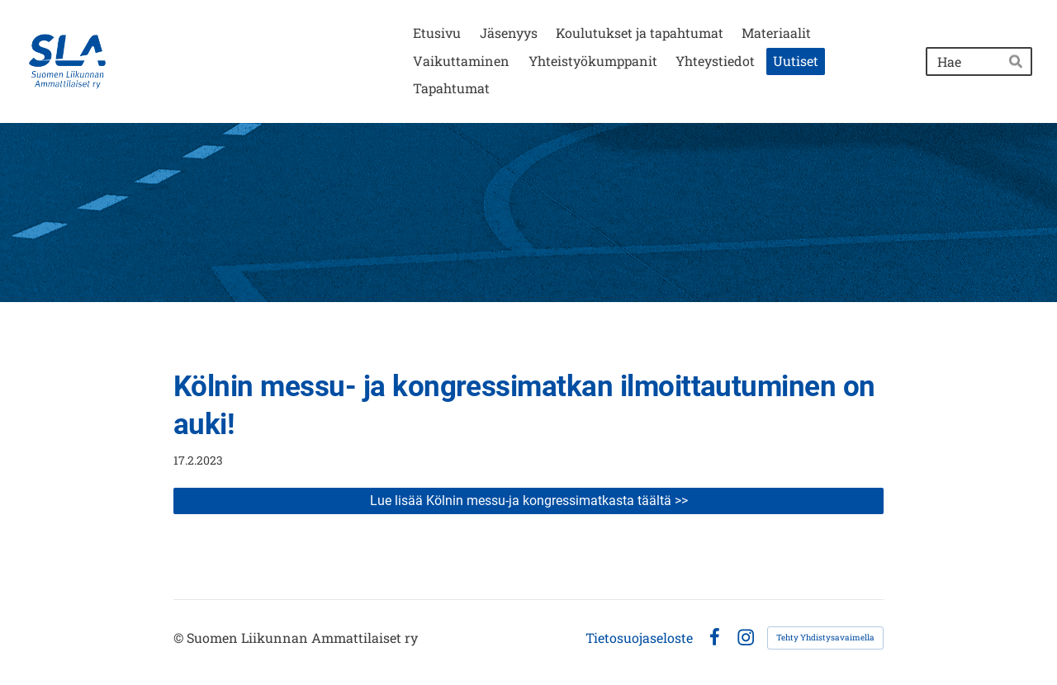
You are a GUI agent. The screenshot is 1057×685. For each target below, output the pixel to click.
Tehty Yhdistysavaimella (825, 637)
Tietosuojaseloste (639, 638)
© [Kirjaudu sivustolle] (180, 637)
